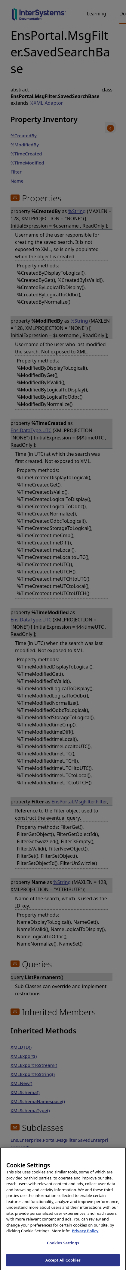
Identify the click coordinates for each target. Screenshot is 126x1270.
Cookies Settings (63, 1247)
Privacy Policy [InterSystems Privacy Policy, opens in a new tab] (85, 1235)
